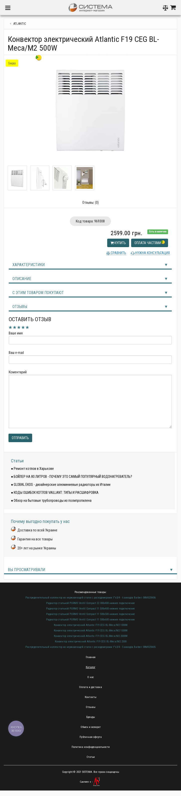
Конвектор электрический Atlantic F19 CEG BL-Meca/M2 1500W (90, 630)
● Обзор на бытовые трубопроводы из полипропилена (51, 500)
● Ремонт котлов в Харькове (32, 469)
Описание (21, 278)
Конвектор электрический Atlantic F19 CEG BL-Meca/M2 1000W (90, 625)
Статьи (17, 460)
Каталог (90, 667)
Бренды (90, 717)
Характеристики (28, 264)
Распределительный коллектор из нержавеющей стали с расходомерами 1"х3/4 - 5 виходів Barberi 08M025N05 (90, 647)
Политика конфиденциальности (91, 747)
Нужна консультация (152, 253)
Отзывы (19, 306)
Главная (90, 657)
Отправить (20, 438)
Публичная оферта (91, 737)
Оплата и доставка (90, 687)
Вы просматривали (26, 569)
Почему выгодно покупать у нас (40, 521)
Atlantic (19, 23)
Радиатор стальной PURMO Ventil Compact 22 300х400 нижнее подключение (90, 603)
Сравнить (118, 253)
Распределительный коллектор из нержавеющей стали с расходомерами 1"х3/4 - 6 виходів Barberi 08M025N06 (90, 597)
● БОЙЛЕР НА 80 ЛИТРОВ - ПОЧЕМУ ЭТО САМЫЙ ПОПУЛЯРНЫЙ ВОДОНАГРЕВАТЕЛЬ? (71, 477)
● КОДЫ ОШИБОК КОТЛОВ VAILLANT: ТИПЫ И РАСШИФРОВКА (54, 493)
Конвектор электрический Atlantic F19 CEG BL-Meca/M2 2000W (90, 636)
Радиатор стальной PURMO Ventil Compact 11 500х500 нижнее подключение (90, 614)
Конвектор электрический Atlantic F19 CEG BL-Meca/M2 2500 (90, 641)
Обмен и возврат (91, 727)
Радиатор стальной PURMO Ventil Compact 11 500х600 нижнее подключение (90, 619)
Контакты (90, 697)
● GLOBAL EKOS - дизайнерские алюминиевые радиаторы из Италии (60, 485)
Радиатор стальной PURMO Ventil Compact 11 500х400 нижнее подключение (90, 608)
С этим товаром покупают (38, 292)
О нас (90, 677)
